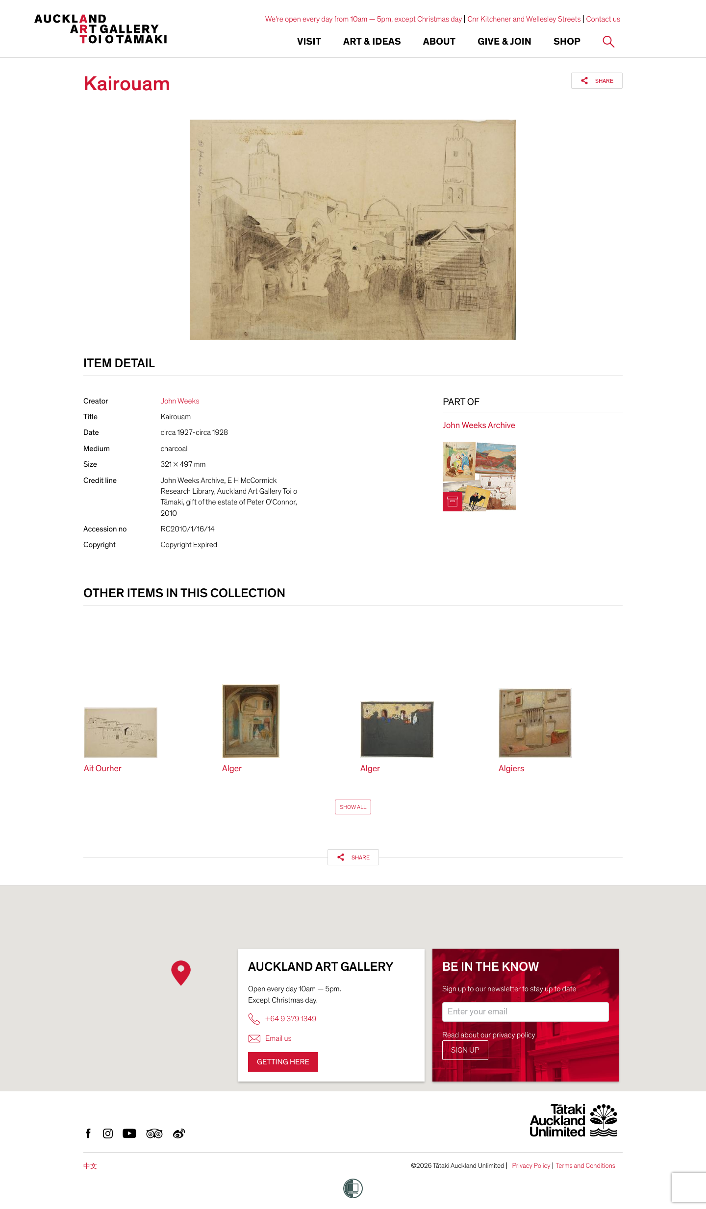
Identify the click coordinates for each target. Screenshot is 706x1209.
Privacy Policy (531, 1165)
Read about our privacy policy (488, 1035)
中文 (90, 1166)
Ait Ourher (103, 769)
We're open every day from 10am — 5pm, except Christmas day (363, 19)
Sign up (465, 1050)
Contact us (603, 19)
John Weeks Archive (479, 425)
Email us (270, 1039)
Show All (353, 807)
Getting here (283, 1062)
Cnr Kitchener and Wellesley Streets (523, 19)
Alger (232, 769)
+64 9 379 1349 (282, 1019)
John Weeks (180, 401)
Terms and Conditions (585, 1165)
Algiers (511, 769)
